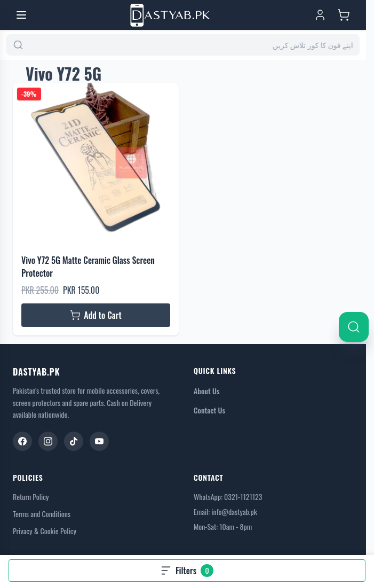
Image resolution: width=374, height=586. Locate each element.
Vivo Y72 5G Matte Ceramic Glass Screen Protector (88, 266)
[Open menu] (21, 15)
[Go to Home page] (170, 15)
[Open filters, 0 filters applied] (187, 570)
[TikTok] (73, 441)
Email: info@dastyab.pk (225, 511)
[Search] (354, 327)
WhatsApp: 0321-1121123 (228, 496)
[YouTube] (99, 441)
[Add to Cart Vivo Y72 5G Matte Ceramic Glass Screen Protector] (95, 315)
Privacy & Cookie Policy (44, 531)
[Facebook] (22, 441)
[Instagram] (48, 441)
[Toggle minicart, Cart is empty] (343, 15)
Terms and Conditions (41, 514)
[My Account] (320, 15)
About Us (207, 390)
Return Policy (31, 496)
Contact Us (209, 410)
